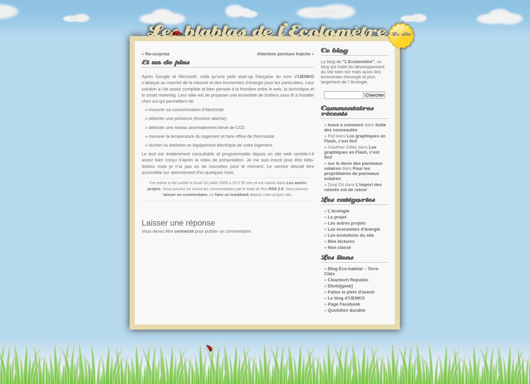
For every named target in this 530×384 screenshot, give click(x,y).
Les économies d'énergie (354, 229)
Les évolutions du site (351, 235)
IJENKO (306, 76)
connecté (184, 231)
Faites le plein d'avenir (351, 292)
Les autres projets (347, 223)
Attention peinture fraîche (283, 53)
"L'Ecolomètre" (358, 61)
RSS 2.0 (276, 188)
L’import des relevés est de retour (353, 187)
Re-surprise (157, 53)
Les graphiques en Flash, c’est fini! (354, 138)
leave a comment (345, 124)
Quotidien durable (346, 310)
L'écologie (339, 210)
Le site (401, 33)
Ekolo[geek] (340, 285)
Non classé (339, 247)
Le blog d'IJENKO (346, 298)
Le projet (337, 217)
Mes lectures (341, 241)
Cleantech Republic (348, 279)
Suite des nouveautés (355, 127)
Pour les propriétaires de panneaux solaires (351, 173)
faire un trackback (232, 194)
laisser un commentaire (185, 194)
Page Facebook (344, 304)
